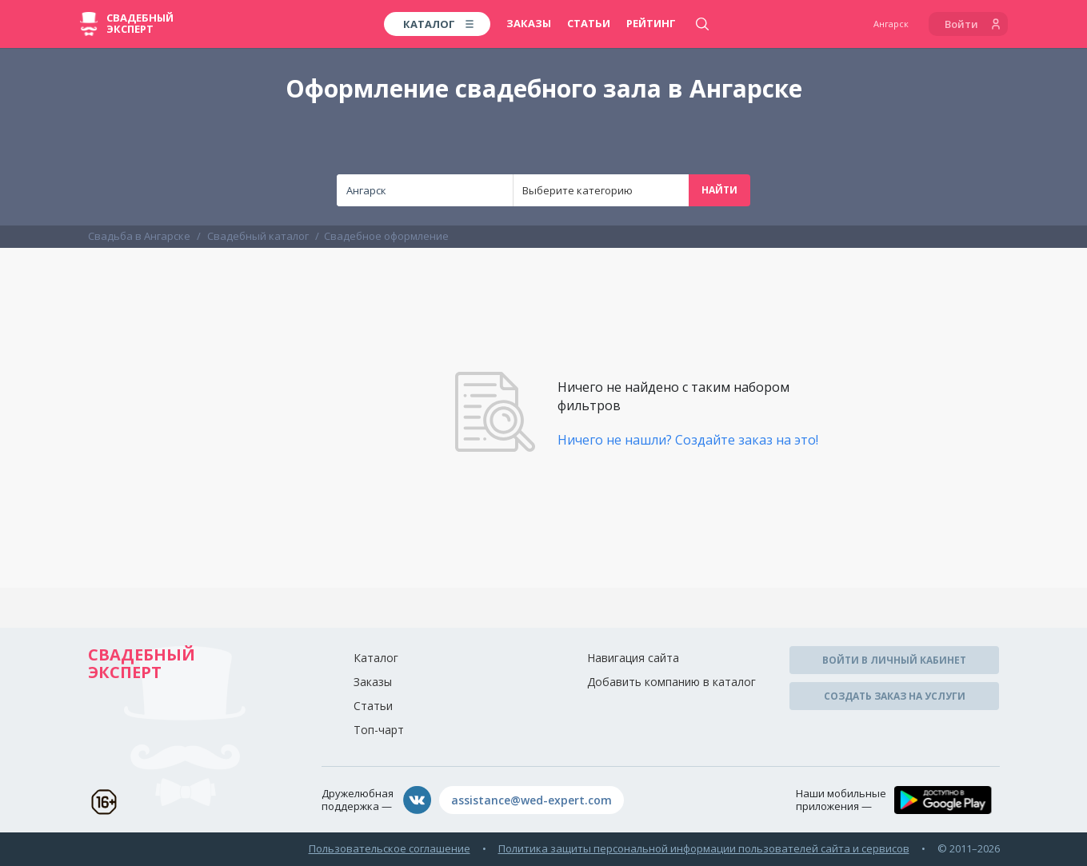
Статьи (588, 23)
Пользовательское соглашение (389, 848)
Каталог (376, 657)
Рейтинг (651, 23)
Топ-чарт (379, 729)
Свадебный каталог (258, 236)
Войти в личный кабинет (894, 660)
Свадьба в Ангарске (139, 236)
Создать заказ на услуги (894, 696)
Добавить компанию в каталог (671, 681)
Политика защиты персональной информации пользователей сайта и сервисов (703, 848)
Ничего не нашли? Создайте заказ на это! (687, 440)
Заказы (528, 23)
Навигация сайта (633, 657)
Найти (719, 190)
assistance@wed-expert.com (531, 800)
